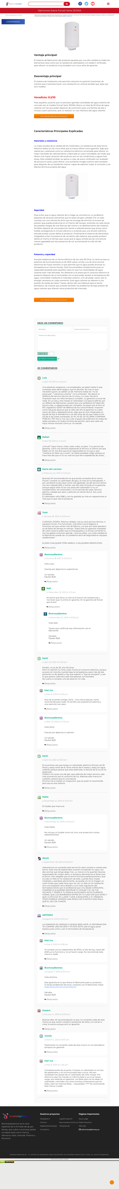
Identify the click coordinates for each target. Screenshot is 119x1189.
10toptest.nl (45, 1119)
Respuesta (49, 428)
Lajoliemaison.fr (65, 1119)
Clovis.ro (43, 1122)
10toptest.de (64, 1126)
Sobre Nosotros (85, 1122)
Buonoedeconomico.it (68, 1122)
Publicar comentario (47, 359)
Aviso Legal (83, 1119)
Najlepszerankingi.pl (48, 1126)
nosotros (69, 16)
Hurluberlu (44, 1130)
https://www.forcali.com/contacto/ (60, 987)
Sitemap (82, 1126)
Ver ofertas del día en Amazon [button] (54, 116)
